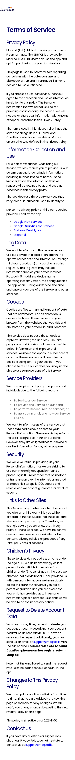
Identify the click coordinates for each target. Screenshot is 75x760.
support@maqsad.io (46, 642)
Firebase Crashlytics (27, 230)
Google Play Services (28, 222)
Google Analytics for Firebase (34, 226)
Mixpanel (20, 235)
